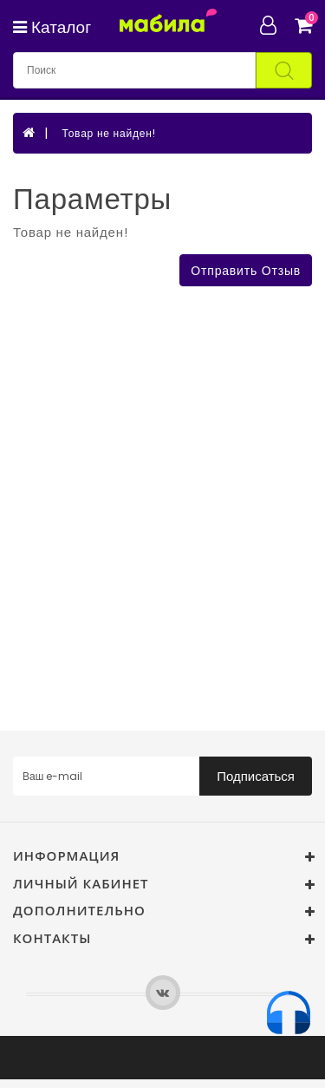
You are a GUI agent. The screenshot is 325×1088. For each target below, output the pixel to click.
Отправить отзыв (246, 270)
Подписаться (256, 776)
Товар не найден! (108, 133)
